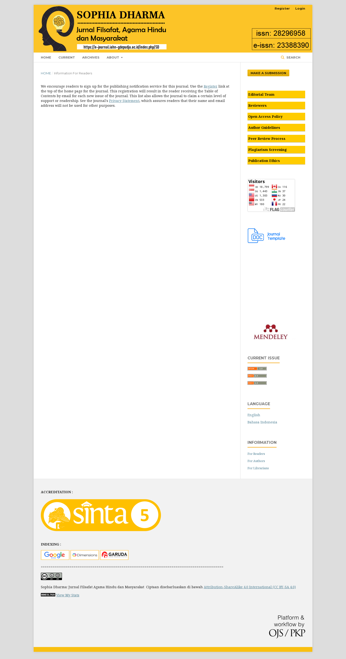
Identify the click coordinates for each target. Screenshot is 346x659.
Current (66, 57)
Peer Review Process (266, 138)
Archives (90, 57)
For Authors (256, 461)
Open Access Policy (265, 116)
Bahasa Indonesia (262, 422)
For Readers (256, 453)
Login (300, 8)
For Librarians (258, 468)
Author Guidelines (264, 127)
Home (46, 57)
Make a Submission (268, 73)
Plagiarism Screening (267, 149)
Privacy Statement (124, 100)
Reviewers (257, 105)
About (113, 57)
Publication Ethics (264, 160)
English (253, 415)
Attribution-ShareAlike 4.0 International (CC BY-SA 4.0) (250, 587)
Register (282, 8)
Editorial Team (261, 94)
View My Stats (67, 595)
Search (292, 57)
